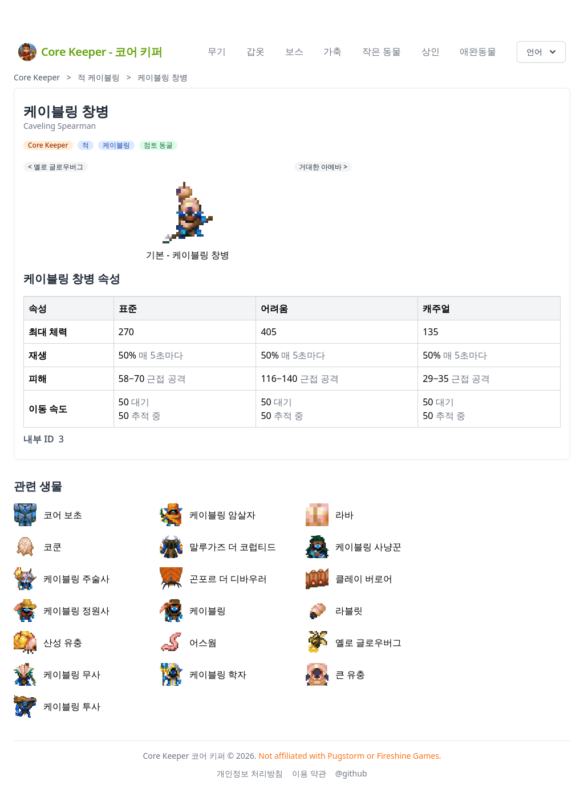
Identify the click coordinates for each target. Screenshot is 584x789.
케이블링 (104, 77)
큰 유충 (335, 674)
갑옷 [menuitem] (255, 51)
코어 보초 (48, 514)
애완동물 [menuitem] (478, 51)
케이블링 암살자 (208, 514)
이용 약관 (309, 773)
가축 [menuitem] (332, 51)
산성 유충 (48, 642)
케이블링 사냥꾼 (354, 546)
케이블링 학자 (203, 674)
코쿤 (38, 546)
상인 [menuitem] (430, 51)
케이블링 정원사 (62, 610)
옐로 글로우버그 (354, 642)
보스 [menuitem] (294, 51)
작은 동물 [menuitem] (381, 51)
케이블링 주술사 (62, 578)
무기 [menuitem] (217, 51)
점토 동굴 (158, 145)
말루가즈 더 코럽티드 (218, 546)
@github (351, 773)
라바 (330, 514)
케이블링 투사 (57, 706)
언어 (542, 52)
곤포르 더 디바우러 (213, 578)
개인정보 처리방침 (250, 773)
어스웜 (188, 642)
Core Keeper (37, 77)
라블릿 (334, 610)
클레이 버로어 (349, 578)
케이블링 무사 (57, 674)
